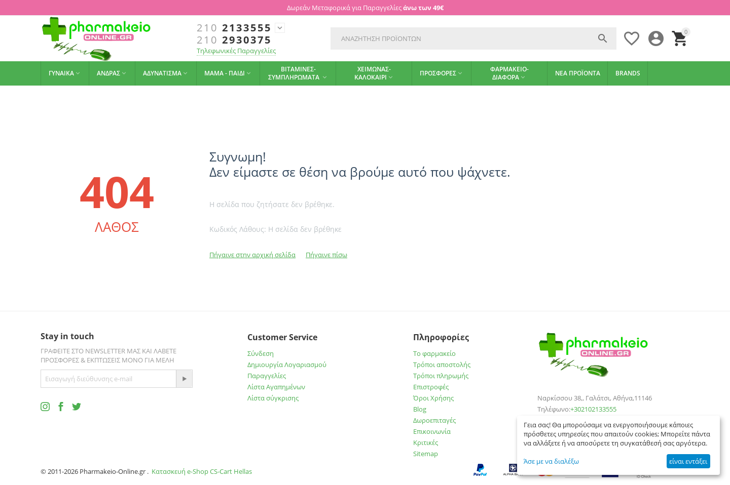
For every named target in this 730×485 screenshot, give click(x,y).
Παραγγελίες (266, 375)
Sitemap (425, 453)
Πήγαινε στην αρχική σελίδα (252, 254)
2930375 (234, 40)
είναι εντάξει (688, 461)
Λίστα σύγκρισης (273, 397)
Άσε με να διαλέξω (551, 461)
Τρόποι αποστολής (441, 364)
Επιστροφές (431, 386)
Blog (419, 409)
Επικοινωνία (432, 431)
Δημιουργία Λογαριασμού (286, 364)
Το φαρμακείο (434, 353)
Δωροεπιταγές (434, 420)
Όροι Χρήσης (433, 397)
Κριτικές (425, 442)
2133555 (234, 28)
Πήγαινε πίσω (326, 254)
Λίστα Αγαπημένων (276, 386)
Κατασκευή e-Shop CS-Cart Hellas (202, 471)
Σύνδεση (260, 353)
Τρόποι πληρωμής (440, 375)
